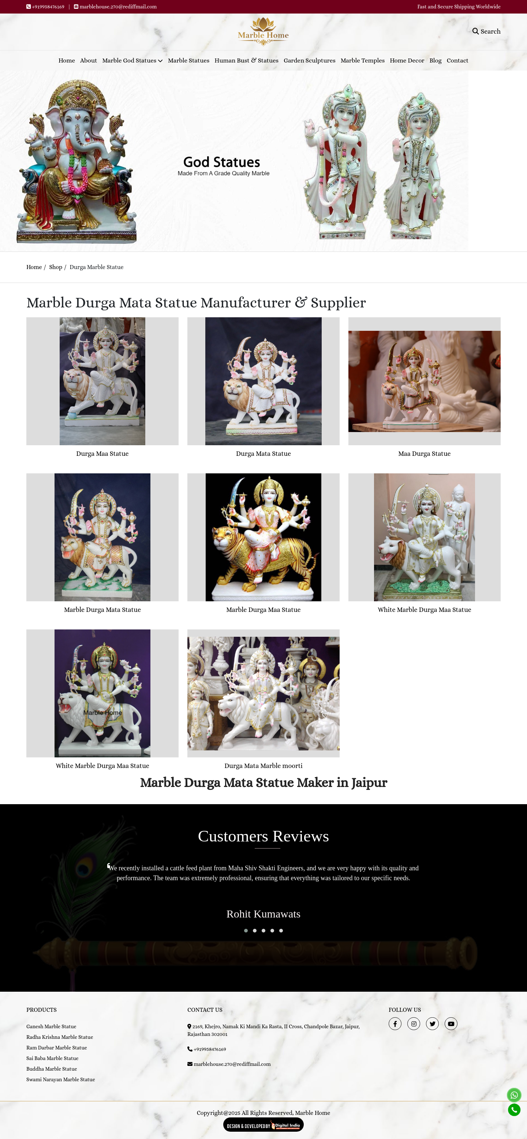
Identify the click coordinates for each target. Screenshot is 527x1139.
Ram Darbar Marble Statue (56, 1048)
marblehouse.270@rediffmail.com (118, 7)
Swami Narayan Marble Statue (60, 1079)
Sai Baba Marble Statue (52, 1058)
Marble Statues (188, 60)
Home (67, 60)
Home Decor (407, 60)
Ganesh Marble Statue (51, 1026)
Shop (55, 267)
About (88, 60)
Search (486, 31)
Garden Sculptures (310, 60)
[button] (246, 930)
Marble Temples (363, 60)
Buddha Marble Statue (51, 1069)
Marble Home (312, 1112)
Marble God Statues (132, 60)
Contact (457, 60)
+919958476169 (48, 7)
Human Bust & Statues (246, 60)
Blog (436, 60)
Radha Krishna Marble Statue (59, 1037)
